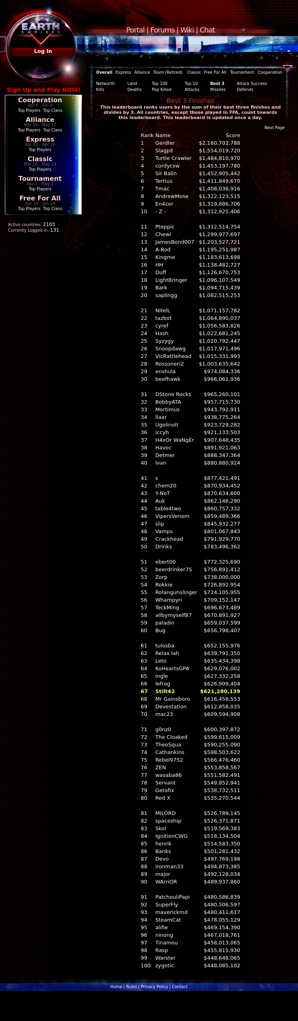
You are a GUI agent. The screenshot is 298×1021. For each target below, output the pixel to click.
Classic (40, 159)
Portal (135, 30)
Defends (245, 89)
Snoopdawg (170, 349)
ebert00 (165, 562)
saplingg (166, 295)
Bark (161, 288)
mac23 (164, 714)
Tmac (162, 189)
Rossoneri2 (169, 364)
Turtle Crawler (173, 158)
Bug (160, 630)
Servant (165, 783)
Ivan (161, 463)
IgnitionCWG (171, 836)
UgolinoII (166, 425)
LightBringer (171, 280)
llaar (161, 417)
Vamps (164, 531)
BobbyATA (168, 402)
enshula (165, 371)
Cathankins (170, 752)
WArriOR (166, 882)
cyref (161, 326)
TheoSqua (168, 745)
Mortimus (167, 409)
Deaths (134, 89)
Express (40, 139)
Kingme (165, 257)
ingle (161, 676)
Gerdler (165, 143)
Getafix (164, 790)
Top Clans (52, 110)
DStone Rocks (173, 394)
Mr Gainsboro (172, 699)
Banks (163, 851)
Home (117, 987)
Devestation (171, 707)
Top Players (29, 110)
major (163, 874)
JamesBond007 (174, 242)
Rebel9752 (169, 760)
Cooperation (40, 100)
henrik (163, 844)
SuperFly (166, 905)
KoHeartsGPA (172, 668)
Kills (100, 89)
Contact (179, 987)
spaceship (168, 821)
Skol (160, 828)
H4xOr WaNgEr (174, 440)
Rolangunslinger (176, 592)
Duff (160, 272)
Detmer (165, 455)
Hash (162, 333)
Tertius (164, 181)
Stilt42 (165, 691)
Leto (161, 661)
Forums (162, 30)
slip (159, 524)
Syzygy (164, 341)
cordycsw (167, 166)
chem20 (166, 486)
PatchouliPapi (172, 897)
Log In (43, 51)
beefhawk (168, 379)
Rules (131, 987)
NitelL (162, 310)
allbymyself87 (173, 615)
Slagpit (164, 151)
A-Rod (163, 250)
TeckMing (167, 608)
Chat (207, 30)
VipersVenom (172, 516)
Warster (165, 958)
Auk (160, 501)
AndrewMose (172, 196)
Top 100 (159, 83)
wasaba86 (168, 775)
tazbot (163, 318)
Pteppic (165, 227)
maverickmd (171, 912)
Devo (162, 859)
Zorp (161, 577)
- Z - (160, 211)
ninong (164, 935)
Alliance (40, 119)
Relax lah (167, 653)
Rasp (161, 950)
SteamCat (168, 920)
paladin (165, 623)
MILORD (165, 813)
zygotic (164, 965)
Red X (163, 798)
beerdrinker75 (173, 569)
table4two (168, 508)
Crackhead (169, 539)
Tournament (40, 178)
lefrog (162, 684)
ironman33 (169, 866)
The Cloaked (171, 737)
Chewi (163, 234)
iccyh (162, 432)
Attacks (192, 89)
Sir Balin (166, 173)
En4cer (164, 204)
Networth (105, 83)
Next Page (274, 127)
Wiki (187, 30)
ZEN (160, 767)
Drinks (163, 547)
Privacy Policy (154, 987)
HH (159, 265)
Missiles (218, 89)
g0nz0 (163, 729)
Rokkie (164, 585)
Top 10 (191, 83)
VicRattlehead (173, 356)
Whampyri (168, 600)
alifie (161, 927)
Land (132, 83)
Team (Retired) (168, 72)
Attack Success (252, 83)
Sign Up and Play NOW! (44, 90)
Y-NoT (162, 493)
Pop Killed (161, 89)
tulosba (165, 646)
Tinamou (166, 943)
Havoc (163, 448)
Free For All (39, 198)
